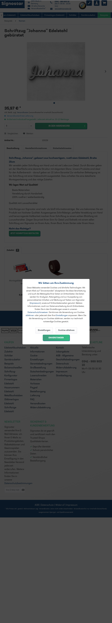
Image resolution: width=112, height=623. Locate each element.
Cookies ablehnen (66, 330)
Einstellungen (62, 315)
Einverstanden (56, 338)
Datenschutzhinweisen (38, 312)
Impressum (35, 303)
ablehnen (30, 315)
